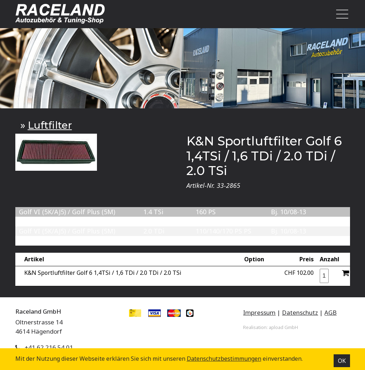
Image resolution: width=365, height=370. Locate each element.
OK (342, 361)
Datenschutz (300, 312)
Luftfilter (50, 125)
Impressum (259, 312)
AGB (330, 312)
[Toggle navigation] (340, 14)
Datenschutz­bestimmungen (224, 359)
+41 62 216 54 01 (49, 347)
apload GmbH (283, 327)
